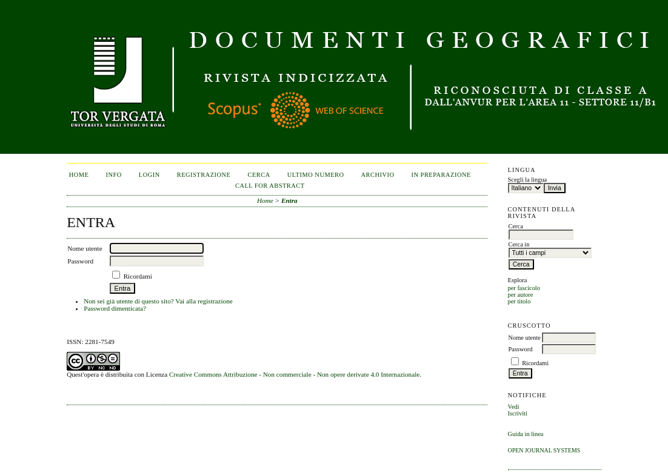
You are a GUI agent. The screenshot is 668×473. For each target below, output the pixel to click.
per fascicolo (524, 288)
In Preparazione (441, 174)
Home (79, 174)
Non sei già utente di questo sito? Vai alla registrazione (158, 301)
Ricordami (535, 363)
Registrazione (204, 174)
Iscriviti (517, 413)
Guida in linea (526, 434)
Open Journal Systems (544, 450)
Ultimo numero (315, 174)
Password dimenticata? (115, 308)
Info (113, 174)
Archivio (378, 174)
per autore (520, 294)
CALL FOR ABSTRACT (270, 185)
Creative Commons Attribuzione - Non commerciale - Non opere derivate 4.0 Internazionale (294, 374)
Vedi (513, 406)
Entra (289, 200)
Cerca (258, 174)
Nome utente (525, 337)
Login (149, 174)
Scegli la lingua (527, 179)
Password (521, 349)
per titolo (519, 301)
